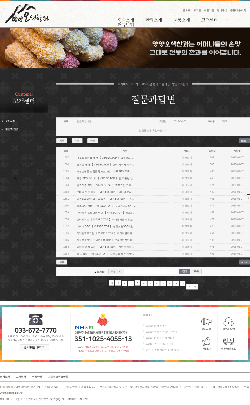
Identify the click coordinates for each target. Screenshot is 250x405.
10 (182, 283)
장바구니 (222, 10)
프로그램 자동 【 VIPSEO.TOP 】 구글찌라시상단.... (106, 205)
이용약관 (37, 376)
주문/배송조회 (238, 10)
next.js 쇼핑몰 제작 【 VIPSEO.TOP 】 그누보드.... (105, 157)
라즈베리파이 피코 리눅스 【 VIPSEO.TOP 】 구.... (105, 199)
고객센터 (209, 20)
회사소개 (126, 20)
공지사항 (10, 121)
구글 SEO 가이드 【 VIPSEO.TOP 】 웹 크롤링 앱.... (106, 178)
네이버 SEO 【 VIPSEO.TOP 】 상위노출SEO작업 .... (107, 226)
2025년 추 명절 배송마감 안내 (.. (163, 331)
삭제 (92, 140)
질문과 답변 (11, 129)
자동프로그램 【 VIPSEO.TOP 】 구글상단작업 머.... (106, 240)
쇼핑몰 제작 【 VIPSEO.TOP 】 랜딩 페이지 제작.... (105, 164)
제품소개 (181, 20)
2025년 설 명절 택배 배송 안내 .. (163, 337)
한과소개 (153, 20)
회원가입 (209, 10)
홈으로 (186, 10)
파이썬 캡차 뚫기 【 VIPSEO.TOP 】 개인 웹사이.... (105, 247)
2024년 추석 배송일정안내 (159, 343)
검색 (184, 271)
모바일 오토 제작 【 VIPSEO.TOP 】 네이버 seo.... (105, 192)
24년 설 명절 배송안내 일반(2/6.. (163, 349)
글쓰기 (244, 140)
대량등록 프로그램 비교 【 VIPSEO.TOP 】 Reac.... (106, 212)
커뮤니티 (126, 24)
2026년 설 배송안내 (156, 325)
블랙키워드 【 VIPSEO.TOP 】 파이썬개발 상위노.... (106, 219)
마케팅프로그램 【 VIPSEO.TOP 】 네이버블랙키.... (106, 233)
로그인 (197, 10)
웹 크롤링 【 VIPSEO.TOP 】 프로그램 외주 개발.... (105, 253)
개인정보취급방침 (58, 376)
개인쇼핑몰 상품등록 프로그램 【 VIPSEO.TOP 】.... (106, 171)
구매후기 (206, 343)
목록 (61, 140)
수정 (77, 140)
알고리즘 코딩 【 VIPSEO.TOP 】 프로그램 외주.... (105, 185)
